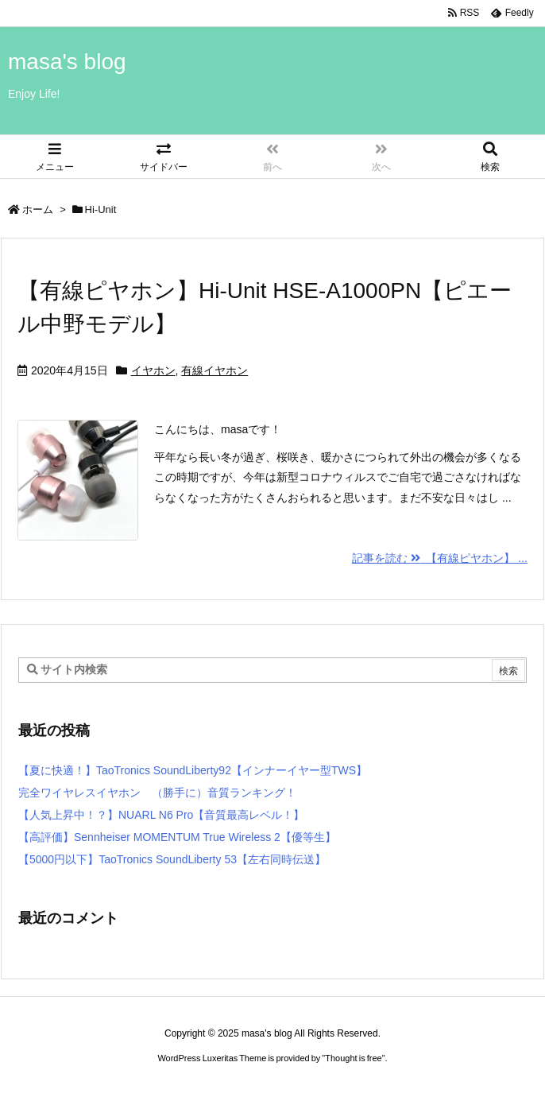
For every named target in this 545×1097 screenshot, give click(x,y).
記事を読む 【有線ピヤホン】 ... (440, 558)
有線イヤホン (214, 370)
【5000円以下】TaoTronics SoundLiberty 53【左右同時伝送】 (172, 859)
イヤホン (153, 370)
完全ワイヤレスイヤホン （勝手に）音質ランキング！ (157, 792)
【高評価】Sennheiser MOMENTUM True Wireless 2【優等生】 (177, 837)
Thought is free (353, 1058)
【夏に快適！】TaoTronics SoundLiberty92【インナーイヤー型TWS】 (192, 770)
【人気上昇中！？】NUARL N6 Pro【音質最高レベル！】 (161, 814)
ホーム (37, 209)
